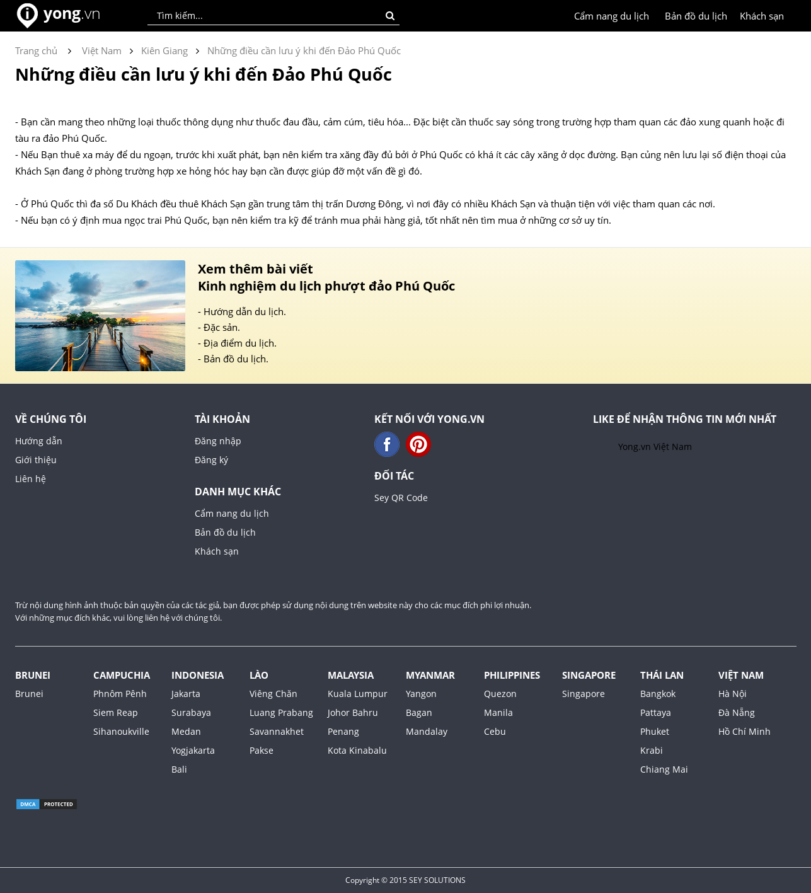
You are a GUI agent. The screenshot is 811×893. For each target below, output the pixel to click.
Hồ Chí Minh (744, 731)
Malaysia (351, 675)
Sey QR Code (401, 498)
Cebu (495, 731)
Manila (498, 712)
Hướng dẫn (38, 441)
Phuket (654, 731)
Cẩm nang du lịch (611, 15)
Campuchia (121, 675)
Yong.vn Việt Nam (655, 446)
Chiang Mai (664, 769)
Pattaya (655, 712)
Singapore (589, 675)
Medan (186, 731)
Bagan (419, 712)
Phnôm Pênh (120, 694)
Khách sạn (762, 15)
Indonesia (197, 675)
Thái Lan (662, 675)
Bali (179, 769)
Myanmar (430, 675)
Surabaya (191, 712)
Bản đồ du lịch (696, 15)
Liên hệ (30, 479)
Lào (259, 675)
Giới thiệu (36, 460)
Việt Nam (741, 675)
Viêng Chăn (273, 694)
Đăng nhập (218, 441)
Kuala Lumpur (358, 694)
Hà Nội (732, 694)
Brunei (32, 675)
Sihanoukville (121, 731)
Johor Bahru (353, 712)
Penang (343, 731)
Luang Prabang (281, 712)
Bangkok (658, 694)
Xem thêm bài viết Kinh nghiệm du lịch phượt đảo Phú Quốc (326, 277)
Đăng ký (211, 460)
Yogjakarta (193, 750)
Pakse (261, 750)
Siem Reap (115, 712)
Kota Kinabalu (357, 750)
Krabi (651, 750)
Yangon (421, 694)
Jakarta (185, 694)
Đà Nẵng (736, 712)
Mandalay (426, 731)
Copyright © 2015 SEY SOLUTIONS (405, 880)
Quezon (500, 694)
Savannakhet (277, 731)
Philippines (512, 675)
